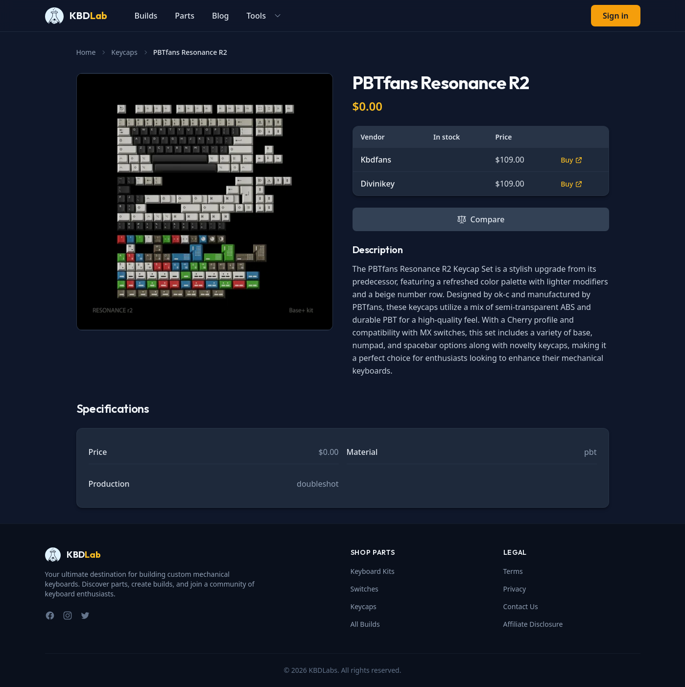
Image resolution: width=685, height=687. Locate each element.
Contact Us (520, 606)
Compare (481, 219)
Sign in (615, 15)
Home (86, 52)
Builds (146, 15)
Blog (220, 15)
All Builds (365, 624)
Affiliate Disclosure (533, 624)
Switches (364, 588)
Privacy (514, 588)
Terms (513, 571)
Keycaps (124, 52)
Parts (184, 15)
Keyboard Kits (373, 571)
